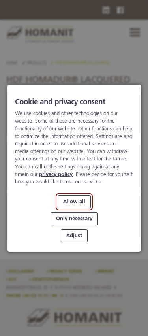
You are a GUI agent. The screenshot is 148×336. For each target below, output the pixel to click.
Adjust (74, 235)
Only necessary (74, 218)
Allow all (74, 201)
